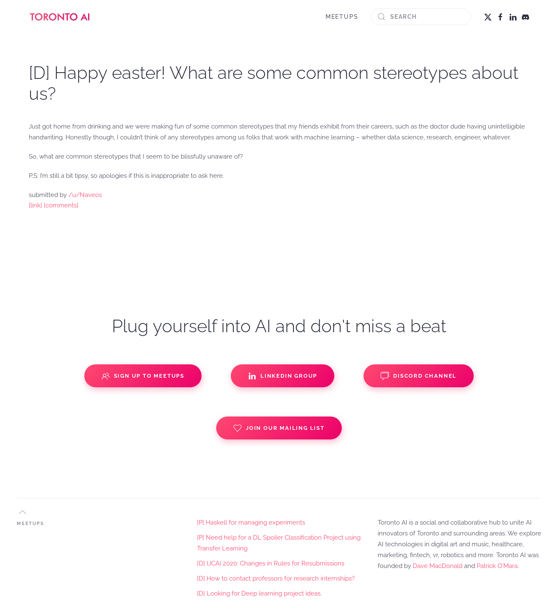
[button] (22, 512)
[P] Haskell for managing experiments (251, 522)
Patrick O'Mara (497, 566)
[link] (35, 205)
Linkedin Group (282, 376)
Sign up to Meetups (142, 376)
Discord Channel (419, 376)
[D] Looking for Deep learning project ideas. (259, 593)
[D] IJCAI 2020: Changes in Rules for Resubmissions (270, 563)
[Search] (421, 16)
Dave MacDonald (437, 566)
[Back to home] (60, 16)
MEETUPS (342, 16)
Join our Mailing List (279, 428)
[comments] (61, 205)
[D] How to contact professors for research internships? (276, 578)
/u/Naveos (85, 195)
